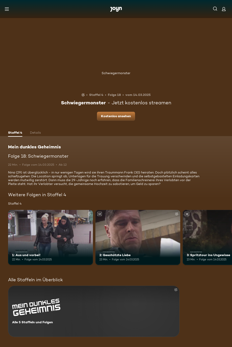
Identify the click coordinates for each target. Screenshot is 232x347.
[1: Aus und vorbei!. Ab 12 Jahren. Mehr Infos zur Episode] (50, 237)
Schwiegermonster (116, 73)
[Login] (224, 8)
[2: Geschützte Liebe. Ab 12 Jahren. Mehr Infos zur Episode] (137, 237)
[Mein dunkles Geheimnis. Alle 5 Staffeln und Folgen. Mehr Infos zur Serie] (93, 311)
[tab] (15, 133)
